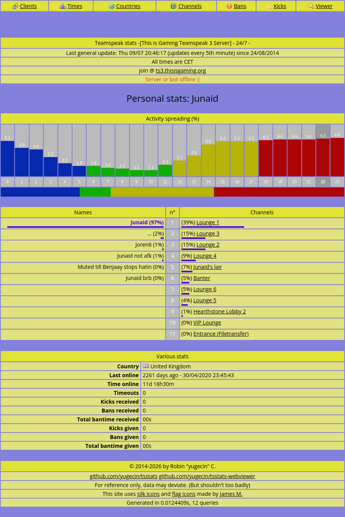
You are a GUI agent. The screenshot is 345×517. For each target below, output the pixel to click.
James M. (231, 493)
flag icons (184, 493)
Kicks (276, 6)
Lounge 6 (204, 289)
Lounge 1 (207, 222)
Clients (24, 6)
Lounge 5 (204, 300)
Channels (186, 6)
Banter (201, 278)
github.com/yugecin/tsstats (124, 476)
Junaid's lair (207, 266)
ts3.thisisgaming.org (181, 70)
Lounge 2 (207, 244)
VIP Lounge (207, 322)
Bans (236, 6)
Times (71, 6)
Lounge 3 (207, 233)
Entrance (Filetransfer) (220, 333)
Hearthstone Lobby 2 (219, 311)
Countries (124, 6)
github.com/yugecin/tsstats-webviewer (207, 476)
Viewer (320, 6)
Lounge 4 (204, 255)
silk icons (148, 493)
